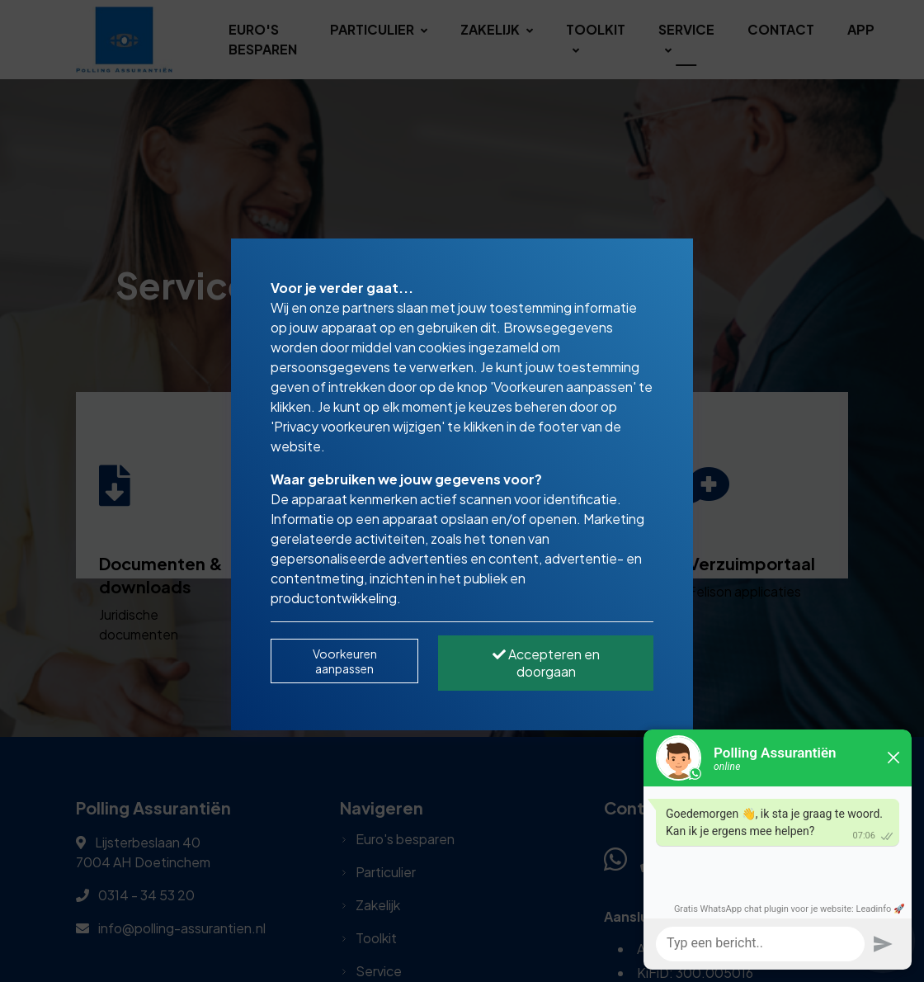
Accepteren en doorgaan (546, 662)
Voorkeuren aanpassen (345, 661)
